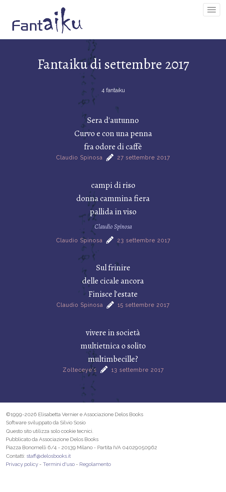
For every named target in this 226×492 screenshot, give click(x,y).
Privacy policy (22, 464)
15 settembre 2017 (143, 305)
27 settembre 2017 (143, 157)
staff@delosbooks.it (48, 456)
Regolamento (95, 464)
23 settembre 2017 (143, 240)
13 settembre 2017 (137, 370)
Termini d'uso (59, 464)
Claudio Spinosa (79, 157)
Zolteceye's (80, 370)
